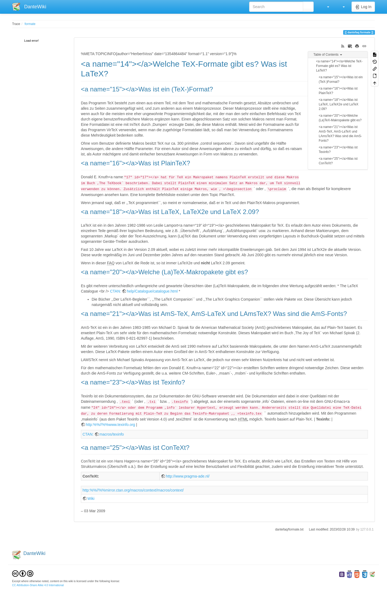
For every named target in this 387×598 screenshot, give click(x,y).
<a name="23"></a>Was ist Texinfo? (338, 149)
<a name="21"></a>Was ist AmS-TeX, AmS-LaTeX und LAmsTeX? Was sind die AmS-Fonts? (340, 134)
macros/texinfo (111, 434)
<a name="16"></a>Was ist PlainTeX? (338, 91)
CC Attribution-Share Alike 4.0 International (38, 585)
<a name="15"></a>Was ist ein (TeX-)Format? (341, 79)
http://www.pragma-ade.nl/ (188, 476)
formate (30, 24)
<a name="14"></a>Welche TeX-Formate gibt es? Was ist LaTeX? (339, 65)
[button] (325, 6)
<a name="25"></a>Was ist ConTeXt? (338, 161)
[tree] (39, 41)
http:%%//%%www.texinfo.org (110, 424)
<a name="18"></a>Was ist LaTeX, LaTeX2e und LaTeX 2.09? (338, 104)
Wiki (90, 498)
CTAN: (115, 291)
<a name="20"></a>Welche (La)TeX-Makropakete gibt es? (340, 118)
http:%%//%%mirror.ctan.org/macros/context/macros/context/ (133, 490)
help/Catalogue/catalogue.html (152, 291)
